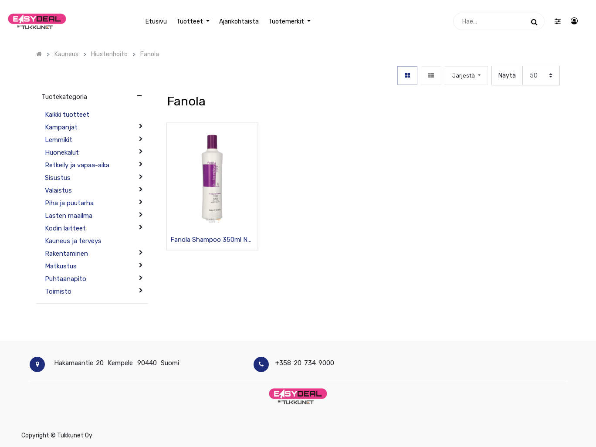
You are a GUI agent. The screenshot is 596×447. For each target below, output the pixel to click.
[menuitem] (156, 21)
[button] (466, 75)
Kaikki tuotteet (67, 115)
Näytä (507, 75)
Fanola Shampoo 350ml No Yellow (210, 240)
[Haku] (534, 21)
